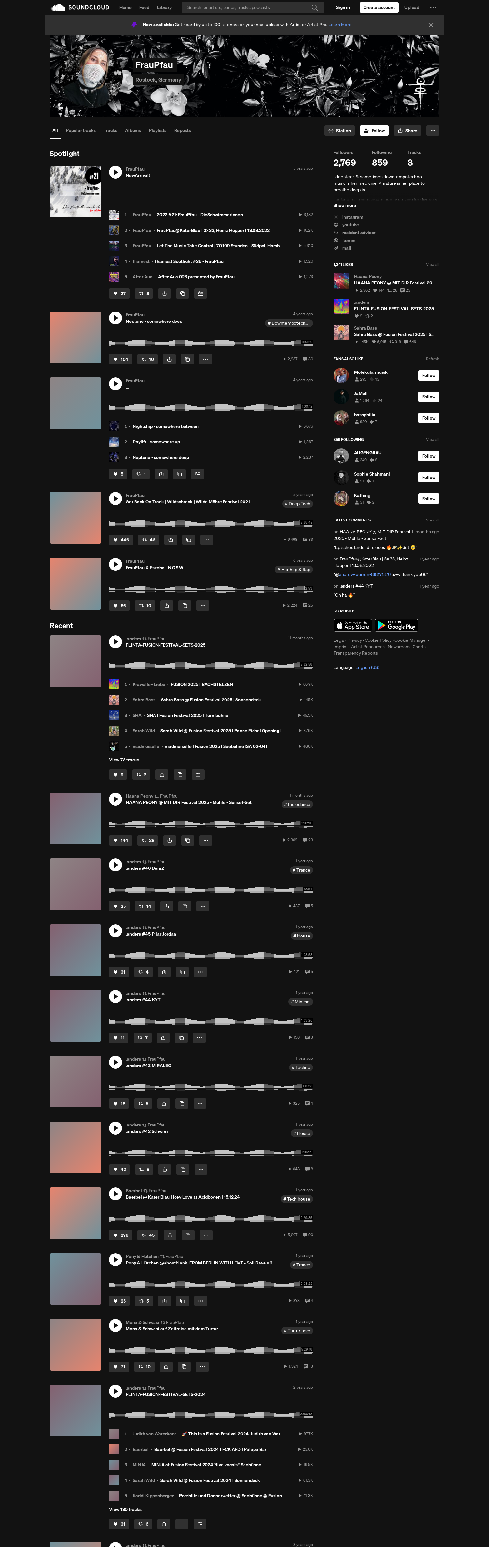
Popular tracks (81, 130)
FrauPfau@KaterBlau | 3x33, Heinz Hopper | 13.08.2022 (213, 230)
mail (342, 248)
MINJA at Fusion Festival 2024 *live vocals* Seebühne (206, 1464)
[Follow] (374, 130)
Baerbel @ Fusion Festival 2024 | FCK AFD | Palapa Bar (210, 1449)
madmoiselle (146, 746)
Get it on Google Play (396, 625)
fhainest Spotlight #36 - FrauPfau (189, 261)
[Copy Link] (182, 293)
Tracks (110, 130)
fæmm (344, 240)
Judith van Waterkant (154, 1433)
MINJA (139, 1464)
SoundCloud (79, 7)
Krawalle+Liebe (149, 684)
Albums (133, 130)
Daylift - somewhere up (156, 441)
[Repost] (144, 293)
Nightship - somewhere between (166, 426)
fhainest (141, 261)
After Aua (143, 276)
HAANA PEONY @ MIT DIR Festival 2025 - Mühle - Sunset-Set (372, 535)
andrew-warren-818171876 (365, 574)
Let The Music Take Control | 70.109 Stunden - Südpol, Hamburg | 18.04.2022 (234, 245)
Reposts (182, 130)
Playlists (157, 130)
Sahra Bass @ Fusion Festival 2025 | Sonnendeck (211, 699)
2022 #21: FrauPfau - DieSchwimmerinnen (200, 214)
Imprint (341, 646)
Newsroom (399, 646)
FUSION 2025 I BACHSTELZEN (202, 684)
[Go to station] (339, 130)
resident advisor (354, 232)
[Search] (253, 7)
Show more (345, 205)
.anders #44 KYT (356, 586)
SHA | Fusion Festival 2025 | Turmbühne (187, 715)
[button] (433, 7)
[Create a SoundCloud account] (379, 7)
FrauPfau (142, 214)
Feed (144, 7)
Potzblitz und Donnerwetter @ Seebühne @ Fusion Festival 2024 (245, 1495)
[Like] (119, 293)
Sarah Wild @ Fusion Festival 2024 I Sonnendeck (210, 1480)
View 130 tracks (125, 1509)
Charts (419, 646)
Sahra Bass (144, 699)
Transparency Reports (356, 653)
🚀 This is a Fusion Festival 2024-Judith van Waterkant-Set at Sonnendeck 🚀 (261, 1433)
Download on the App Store (353, 625)
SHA (137, 715)
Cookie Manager (410, 640)
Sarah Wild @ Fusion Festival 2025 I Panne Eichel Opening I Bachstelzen (234, 730)
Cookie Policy (378, 640)
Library (164, 7)
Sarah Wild (144, 730)
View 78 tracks (124, 759)
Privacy (354, 640)
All (55, 130)
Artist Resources (368, 646)
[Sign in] (343, 7)
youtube (346, 224)
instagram (348, 217)
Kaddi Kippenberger (153, 1495)
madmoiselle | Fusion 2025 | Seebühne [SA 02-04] (216, 746)
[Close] (430, 25)
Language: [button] (356, 667)
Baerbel (141, 1449)
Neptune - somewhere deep (161, 457)
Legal (339, 640)
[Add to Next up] (200, 293)
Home (125, 7)
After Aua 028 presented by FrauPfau (196, 276)
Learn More (340, 24)
